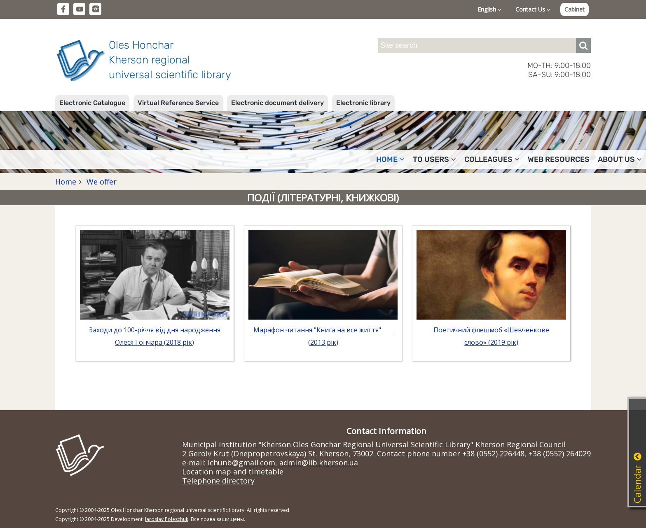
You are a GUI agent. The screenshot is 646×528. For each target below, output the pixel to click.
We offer (100, 182)
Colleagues (492, 159)
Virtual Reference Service (178, 103)
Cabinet (574, 9)
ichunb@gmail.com (241, 462)
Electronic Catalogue (92, 103)
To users (434, 159)
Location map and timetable (232, 472)
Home (390, 159)
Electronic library (363, 103)
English (489, 9)
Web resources (559, 159)
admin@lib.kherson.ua (318, 462)
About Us (620, 159)
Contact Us (532, 9)
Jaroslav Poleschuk (166, 519)
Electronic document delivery (277, 103)
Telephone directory (218, 481)
